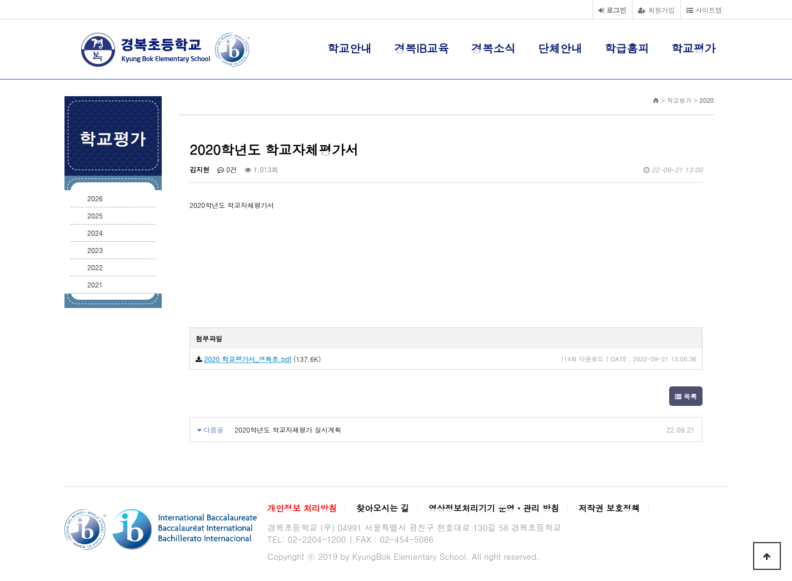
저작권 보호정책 (609, 508)
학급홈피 (627, 48)
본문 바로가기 (0, 0)
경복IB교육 (421, 48)
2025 (95, 215)
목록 (686, 396)
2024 (95, 232)
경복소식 (493, 48)
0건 (227, 169)
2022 (95, 267)
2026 (95, 198)
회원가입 (656, 9)
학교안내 (349, 48)
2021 (95, 284)
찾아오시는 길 (382, 508)
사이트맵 (704, 9)
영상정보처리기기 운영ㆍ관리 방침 (494, 508)
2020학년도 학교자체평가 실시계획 (288, 429)
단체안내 (560, 48)
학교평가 (693, 48)
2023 (95, 250)
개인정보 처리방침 (302, 508)
